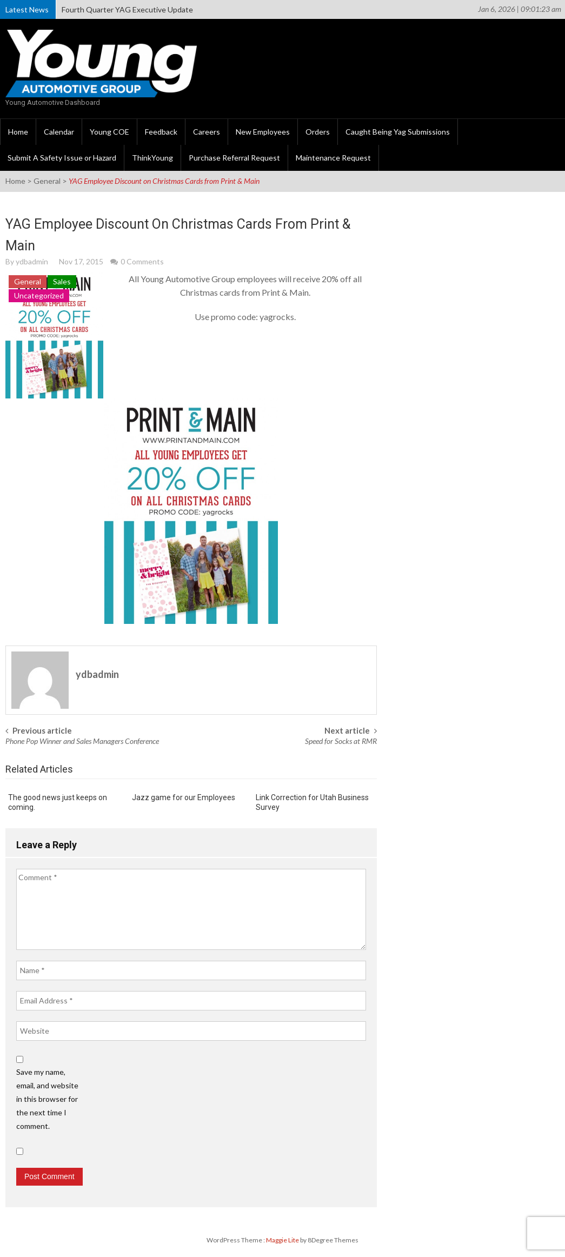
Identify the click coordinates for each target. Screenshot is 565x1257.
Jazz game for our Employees (183, 797)
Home (18, 131)
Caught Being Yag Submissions (397, 131)
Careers (206, 131)
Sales (62, 281)
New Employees (263, 131)
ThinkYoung (152, 157)
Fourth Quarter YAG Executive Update (127, 9)
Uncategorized (39, 295)
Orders (317, 131)
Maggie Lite (283, 1240)
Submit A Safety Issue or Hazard (62, 157)
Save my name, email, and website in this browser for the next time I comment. (47, 1098)
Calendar (59, 131)
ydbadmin (32, 261)
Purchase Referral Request (234, 157)
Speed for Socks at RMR (341, 741)
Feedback (161, 131)
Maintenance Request (333, 157)
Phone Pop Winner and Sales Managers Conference (82, 741)
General (47, 180)
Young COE (109, 131)
